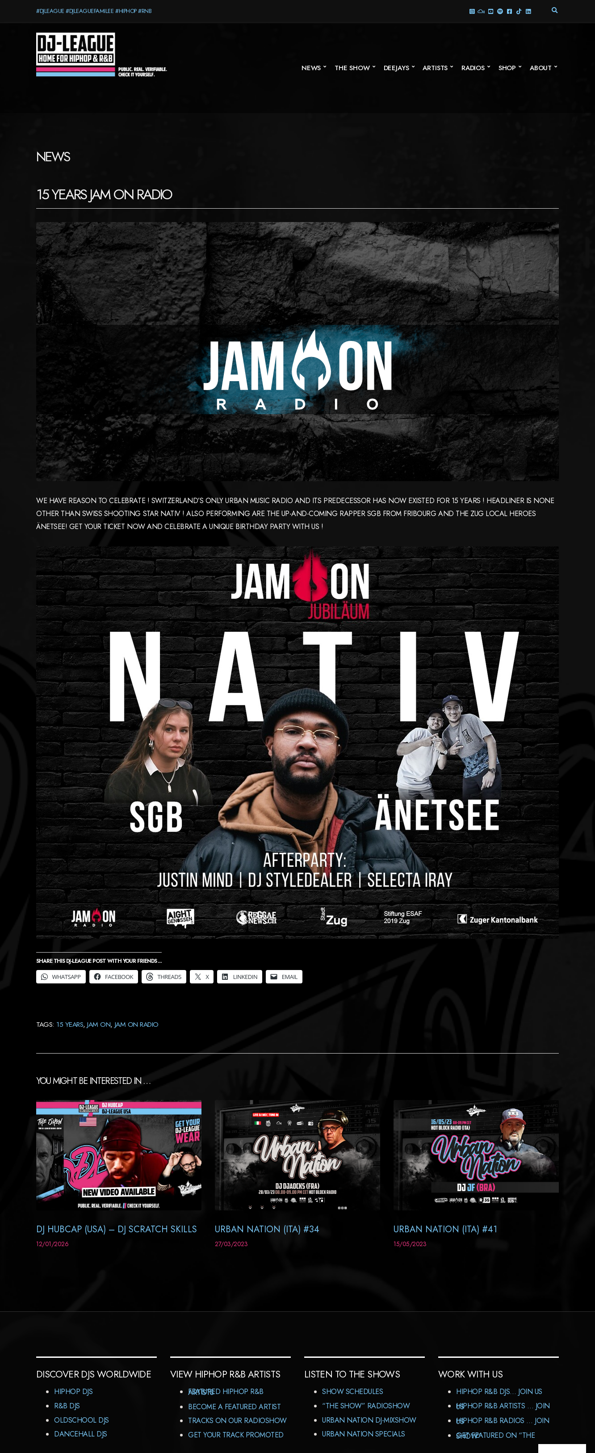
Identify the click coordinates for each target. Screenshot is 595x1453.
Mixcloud (481, 11)
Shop (507, 68)
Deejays (396, 68)
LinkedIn (528, 11)
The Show (352, 68)
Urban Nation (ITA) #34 (267, 1229)
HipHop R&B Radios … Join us (502, 1421)
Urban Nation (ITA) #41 (445, 1229)
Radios (473, 68)
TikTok (518, 11)
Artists (435, 68)
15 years (69, 1024)
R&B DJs (67, 1406)
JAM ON (98, 1024)
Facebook (509, 11)
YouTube (490, 11)
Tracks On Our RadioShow (237, 1420)
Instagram (471, 11)
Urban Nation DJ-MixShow (369, 1420)
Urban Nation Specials (363, 1434)
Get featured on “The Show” (495, 1435)
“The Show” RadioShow (366, 1406)
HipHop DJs (73, 1391)
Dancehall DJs (80, 1434)
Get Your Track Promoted (236, 1435)
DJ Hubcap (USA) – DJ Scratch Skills (116, 1229)
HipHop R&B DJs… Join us (499, 1391)
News (311, 68)
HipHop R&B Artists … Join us (503, 1406)
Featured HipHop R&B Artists (226, 1392)
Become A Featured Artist (234, 1407)
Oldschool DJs (81, 1420)
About (541, 68)
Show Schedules (352, 1391)
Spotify (500, 11)
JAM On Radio (137, 1024)
